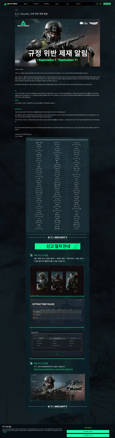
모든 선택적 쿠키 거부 (88, 431)
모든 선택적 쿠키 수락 (88, 435)
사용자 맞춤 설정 (88, 427)
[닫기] (112, 430)
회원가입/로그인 (107, 3)
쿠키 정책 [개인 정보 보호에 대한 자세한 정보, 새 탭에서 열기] (5, 432)
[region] (57, 431)
